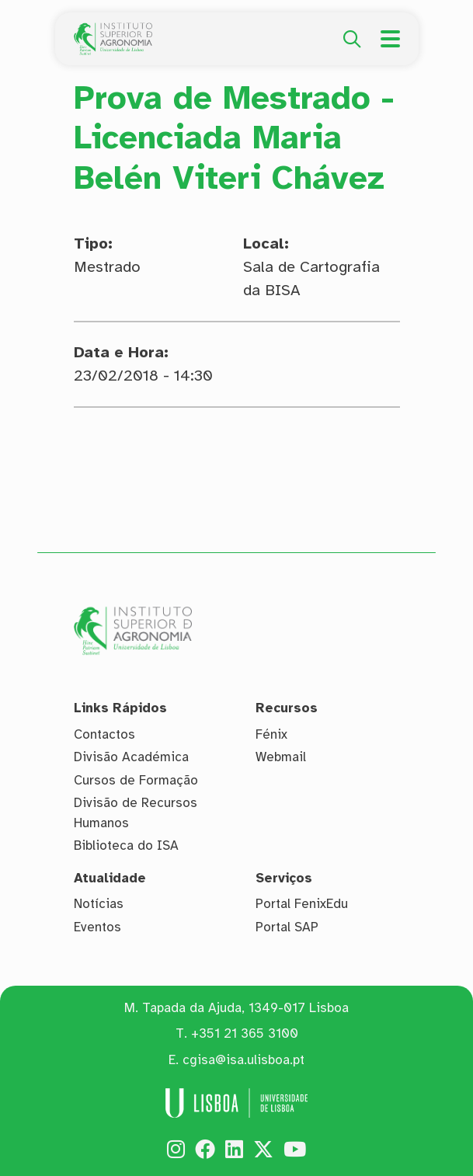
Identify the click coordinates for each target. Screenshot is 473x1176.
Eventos (97, 927)
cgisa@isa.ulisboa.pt (243, 1060)
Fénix (271, 734)
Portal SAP (287, 927)
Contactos (104, 734)
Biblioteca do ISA (126, 845)
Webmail (281, 757)
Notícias (98, 904)
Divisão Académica (131, 757)
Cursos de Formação (136, 780)
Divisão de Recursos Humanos (135, 813)
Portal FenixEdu (302, 904)
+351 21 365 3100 (244, 1033)
